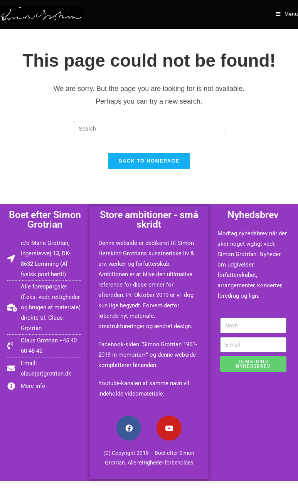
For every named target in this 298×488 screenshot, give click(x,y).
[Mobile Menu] (287, 14)
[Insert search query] (149, 128)
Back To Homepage (148, 168)
